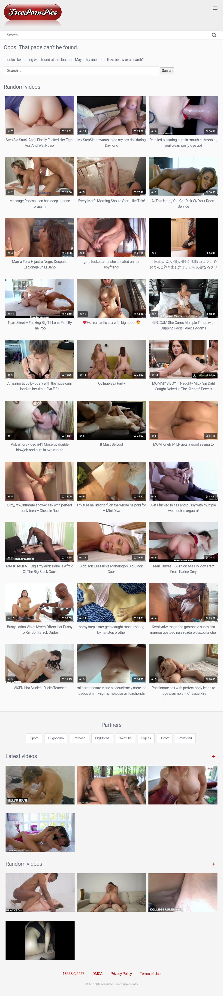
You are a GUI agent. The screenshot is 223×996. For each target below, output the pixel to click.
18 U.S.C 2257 (73, 974)
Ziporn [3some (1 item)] (34, 738)
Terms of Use (150, 974)
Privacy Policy (121, 974)
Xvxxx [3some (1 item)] (165, 738)
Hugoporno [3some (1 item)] (56, 738)
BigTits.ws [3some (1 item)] (102, 738)
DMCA (97, 974)
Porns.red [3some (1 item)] (185, 738)
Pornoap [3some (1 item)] (79, 738)
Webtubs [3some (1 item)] (125, 738)
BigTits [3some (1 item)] (146, 738)
